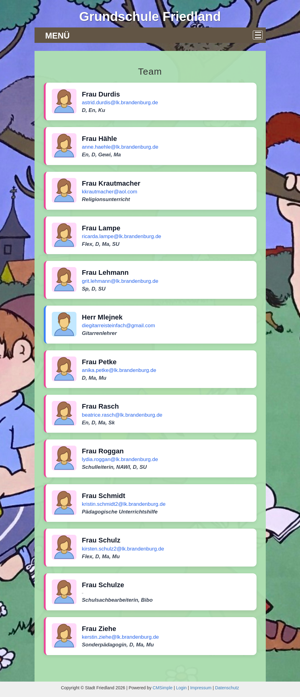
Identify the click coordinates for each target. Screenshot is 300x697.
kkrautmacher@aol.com (110, 192)
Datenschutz (227, 687)
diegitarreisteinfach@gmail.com (118, 325)
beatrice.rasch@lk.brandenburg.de (122, 415)
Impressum (201, 687)
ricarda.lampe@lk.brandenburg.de (121, 236)
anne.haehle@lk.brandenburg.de (120, 147)
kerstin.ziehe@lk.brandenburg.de (120, 637)
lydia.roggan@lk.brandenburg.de (120, 459)
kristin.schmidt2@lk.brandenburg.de (124, 504)
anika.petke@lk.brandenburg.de (119, 370)
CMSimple (163, 687)
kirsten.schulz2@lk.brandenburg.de (123, 549)
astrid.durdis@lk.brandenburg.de (120, 102)
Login (181, 687)
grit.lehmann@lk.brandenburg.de (120, 281)
